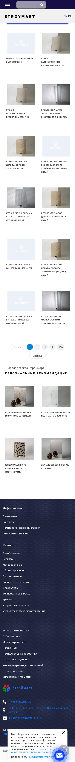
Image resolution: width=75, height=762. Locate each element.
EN (65, 16)
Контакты (8, 521)
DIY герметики (11, 636)
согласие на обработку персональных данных (31, 750)
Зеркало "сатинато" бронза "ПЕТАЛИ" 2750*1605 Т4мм (16, 468)
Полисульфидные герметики (20, 653)
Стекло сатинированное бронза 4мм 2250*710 (52, 62)
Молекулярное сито (14, 642)
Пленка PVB (10, 647)
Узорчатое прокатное (16, 605)
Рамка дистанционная (16, 659)
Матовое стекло (12, 564)
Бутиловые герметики (16, 630)
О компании (10, 516)
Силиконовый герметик (17, 676)
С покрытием (10, 587)
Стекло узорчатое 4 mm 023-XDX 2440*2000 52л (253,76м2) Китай (19, 216)
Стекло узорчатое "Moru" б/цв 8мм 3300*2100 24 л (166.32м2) (54, 319)
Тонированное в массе (16, 593)
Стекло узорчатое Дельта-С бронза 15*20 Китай (53, 216)
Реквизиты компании (15, 533)
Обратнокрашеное (14, 570)
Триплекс (8, 599)
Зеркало (8, 558)
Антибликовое (11, 553)
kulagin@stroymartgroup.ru (25, 717)
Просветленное (12, 576)
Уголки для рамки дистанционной (23, 665)
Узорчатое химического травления (24, 610)
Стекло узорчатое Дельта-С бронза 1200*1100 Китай (16, 165)
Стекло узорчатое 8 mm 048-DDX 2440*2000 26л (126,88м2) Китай (19, 319)
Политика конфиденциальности (22, 527)
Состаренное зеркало (16, 582)
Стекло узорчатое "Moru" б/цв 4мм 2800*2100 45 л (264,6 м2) (54, 113)
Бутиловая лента (13, 670)
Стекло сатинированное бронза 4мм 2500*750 (17, 113)
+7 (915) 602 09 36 (20, 701)
